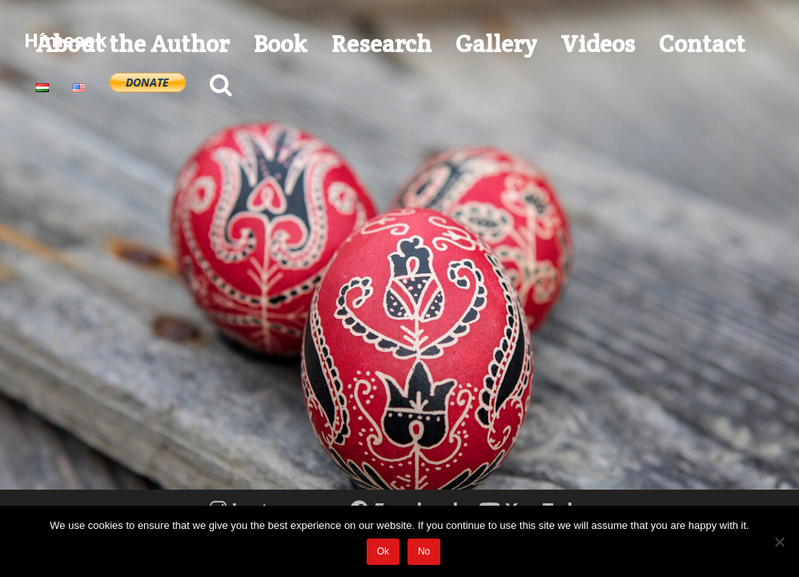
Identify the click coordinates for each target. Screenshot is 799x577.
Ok (383, 551)
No (424, 551)
